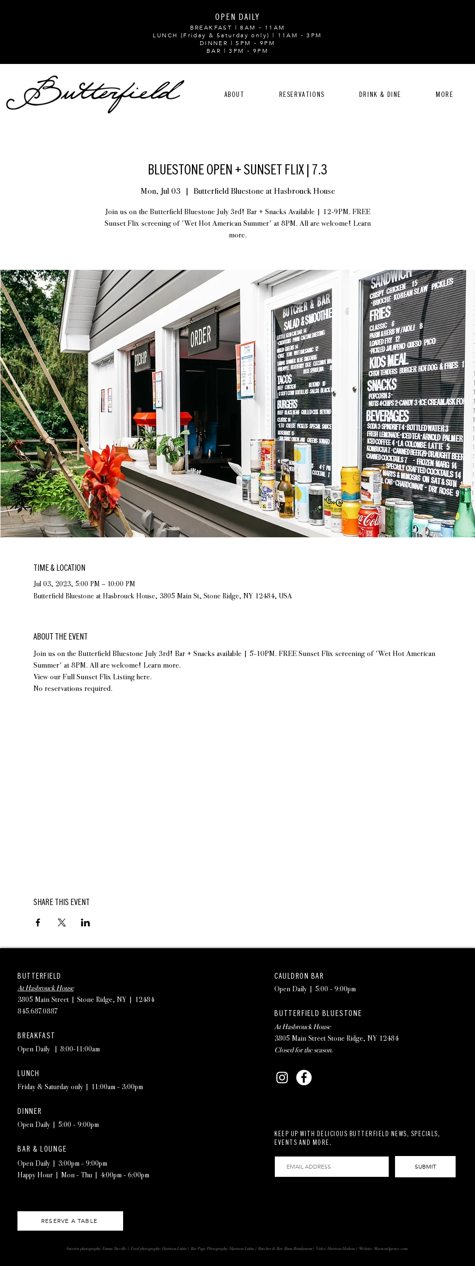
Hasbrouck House (306, 1026)
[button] (302, 94)
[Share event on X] (61, 922)
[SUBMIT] (425, 1166)
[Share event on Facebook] (38, 922)
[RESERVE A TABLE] (70, 1221)
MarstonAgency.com (390, 1248)
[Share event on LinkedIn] (85, 922)
